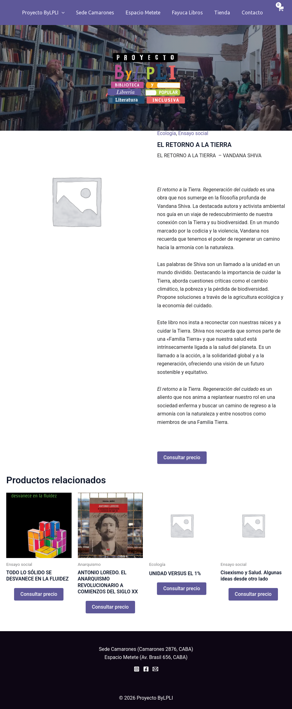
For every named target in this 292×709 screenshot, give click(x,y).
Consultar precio (182, 457)
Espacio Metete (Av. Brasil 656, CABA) (146, 658)
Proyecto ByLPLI (50, 12)
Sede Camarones (101, 12)
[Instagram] (136, 669)
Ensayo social (194, 133)
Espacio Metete (147, 12)
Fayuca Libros (189, 12)
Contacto (252, 12)
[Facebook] (146, 669)
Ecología (166, 133)
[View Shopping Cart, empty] (279, 12)
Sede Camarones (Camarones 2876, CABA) (146, 649)
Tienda (223, 12)
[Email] (155, 669)
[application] (69, 12)
